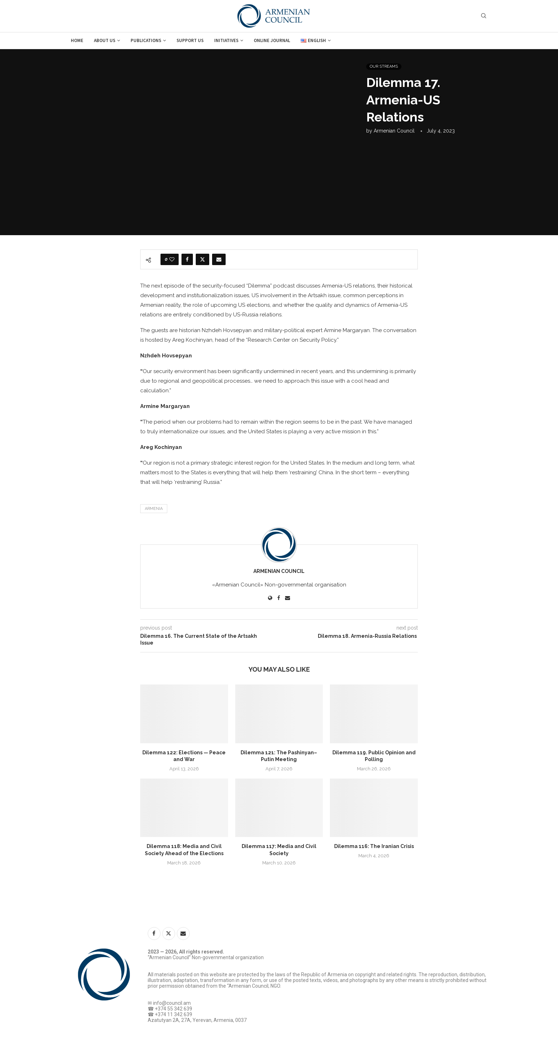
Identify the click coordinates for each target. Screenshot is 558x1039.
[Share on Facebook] (187, 259)
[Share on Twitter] (202, 259)
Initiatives (226, 40)
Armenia (154, 508)
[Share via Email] (219, 259)
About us (104, 40)
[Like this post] (171, 259)
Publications (146, 40)
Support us (190, 40)
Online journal (272, 40)
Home (77, 40)
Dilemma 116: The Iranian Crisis (374, 846)
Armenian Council (394, 131)
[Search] (483, 16)
